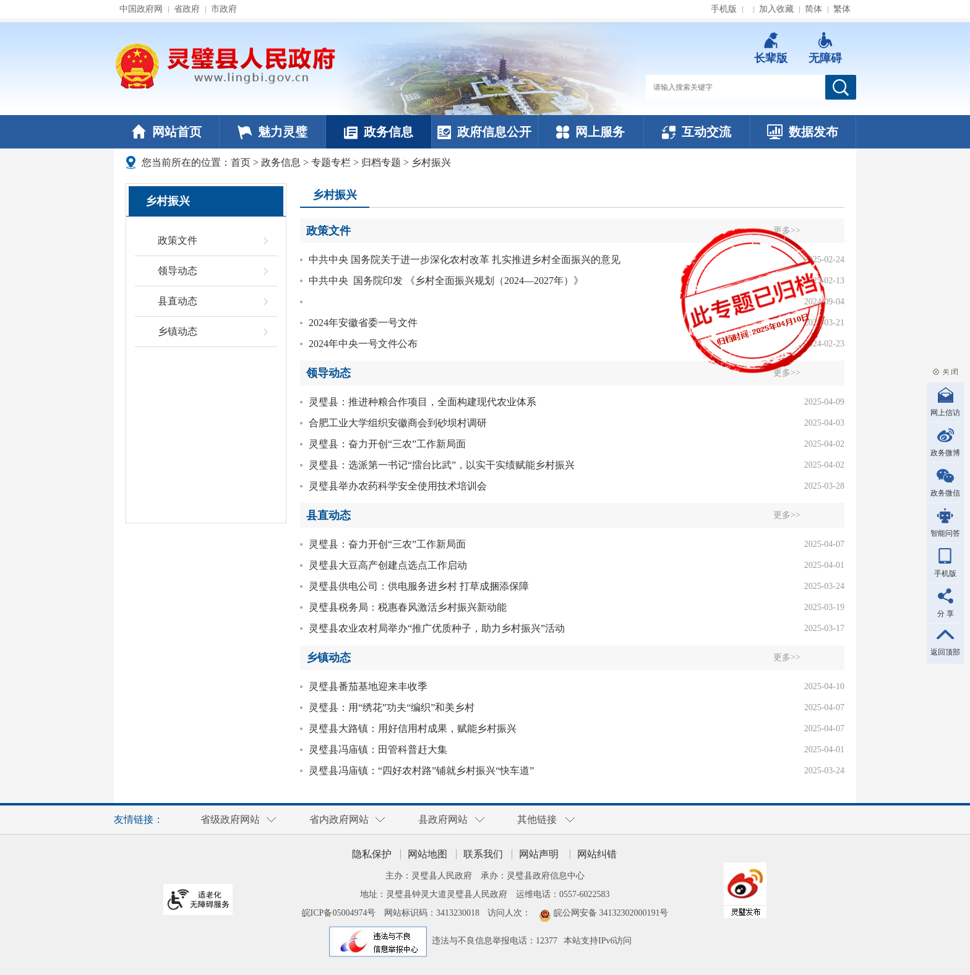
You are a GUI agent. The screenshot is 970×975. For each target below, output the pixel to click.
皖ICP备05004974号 (339, 912)
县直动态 (177, 301)
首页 (241, 162)
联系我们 (483, 854)
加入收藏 (776, 9)
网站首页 (167, 131)
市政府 (224, 9)
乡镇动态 (177, 331)
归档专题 (381, 162)
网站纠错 (597, 854)
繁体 (842, 9)
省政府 (187, 9)
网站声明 (539, 854)
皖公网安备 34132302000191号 (611, 912)
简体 (813, 9)
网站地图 (427, 854)
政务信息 (378, 131)
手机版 (724, 9)
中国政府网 (141, 9)
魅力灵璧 (272, 131)
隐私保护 (372, 854)
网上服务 (590, 131)
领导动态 (177, 270)
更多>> (824, 515)
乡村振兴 (431, 162)
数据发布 (802, 131)
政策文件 (177, 240)
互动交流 (696, 131)
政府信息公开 (484, 131)
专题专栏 (331, 162)
